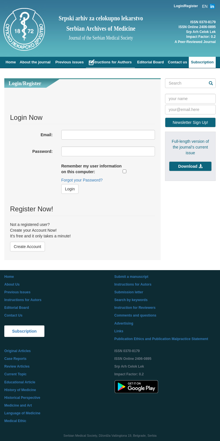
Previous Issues (17, 292)
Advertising (123, 323)
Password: (42, 151)
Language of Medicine (22, 413)
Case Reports (15, 359)
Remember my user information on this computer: (91, 169)
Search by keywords (131, 300)
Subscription (202, 62)
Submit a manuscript (131, 277)
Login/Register (186, 6)
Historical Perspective (22, 398)
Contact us (177, 62)
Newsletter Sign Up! (190, 122)
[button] (190, 166)
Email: (47, 134)
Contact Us (13, 315)
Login (70, 189)
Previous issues (69, 62)
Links (118, 331)
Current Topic (15, 374)
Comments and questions (135, 315)
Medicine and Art (18, 405)
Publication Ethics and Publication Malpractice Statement (161, 339)
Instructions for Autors (23, 300)
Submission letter (128, 292)
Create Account (27, 246)
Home (10, 62)
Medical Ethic (15, 421)
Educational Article (19, 382)
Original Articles (17, 351)
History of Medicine (20, 390)
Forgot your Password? (82, 180)
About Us (11, 284)
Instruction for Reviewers (135, 308)
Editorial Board (150, 62)
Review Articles (17, 366)
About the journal (35, 62)
